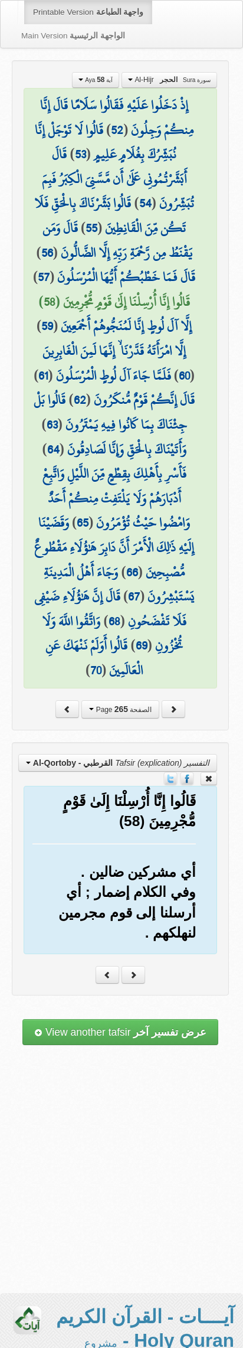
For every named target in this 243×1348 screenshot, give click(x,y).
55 (91, 228)
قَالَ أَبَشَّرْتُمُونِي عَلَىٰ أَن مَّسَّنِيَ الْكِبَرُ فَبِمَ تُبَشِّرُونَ (118, 178)
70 (95, 670)
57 (44, 277)
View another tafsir (120, 1032)
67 (134, 596)
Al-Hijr (169, 80)
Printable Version (88, 12)
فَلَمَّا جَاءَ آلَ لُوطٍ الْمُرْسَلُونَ (113, 376)
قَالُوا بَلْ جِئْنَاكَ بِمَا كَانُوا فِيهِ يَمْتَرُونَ (110, 412)
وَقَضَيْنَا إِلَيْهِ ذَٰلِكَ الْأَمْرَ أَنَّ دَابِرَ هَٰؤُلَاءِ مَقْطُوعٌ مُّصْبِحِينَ (114, 547)
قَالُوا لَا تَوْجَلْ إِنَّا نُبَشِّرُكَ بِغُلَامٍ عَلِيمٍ (105, 142)
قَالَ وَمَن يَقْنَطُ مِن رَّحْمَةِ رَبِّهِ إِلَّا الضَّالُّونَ (117, 240)
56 (47, 253)
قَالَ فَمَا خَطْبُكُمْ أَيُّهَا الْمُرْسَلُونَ (126, 277)
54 (145, 203)
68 (114, 621)
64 (53, 449)
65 (82, 523)
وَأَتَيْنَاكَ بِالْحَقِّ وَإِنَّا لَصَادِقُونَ (126, 449)
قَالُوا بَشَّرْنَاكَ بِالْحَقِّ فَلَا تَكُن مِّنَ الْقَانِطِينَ (110, 215)
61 (43, 376)
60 (184, 376)
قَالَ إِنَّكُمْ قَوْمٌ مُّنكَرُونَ (144, 400)
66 (132, 572)
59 (47, 326)
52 (117, 130)
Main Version (73, 35)
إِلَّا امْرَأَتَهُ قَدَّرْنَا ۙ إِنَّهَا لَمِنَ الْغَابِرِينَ (114, 351)
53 (80, 154)
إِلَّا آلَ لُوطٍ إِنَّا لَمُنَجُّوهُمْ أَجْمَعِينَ (126, 326)
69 (141, 645)
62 (80, 400)
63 (52, 425)
